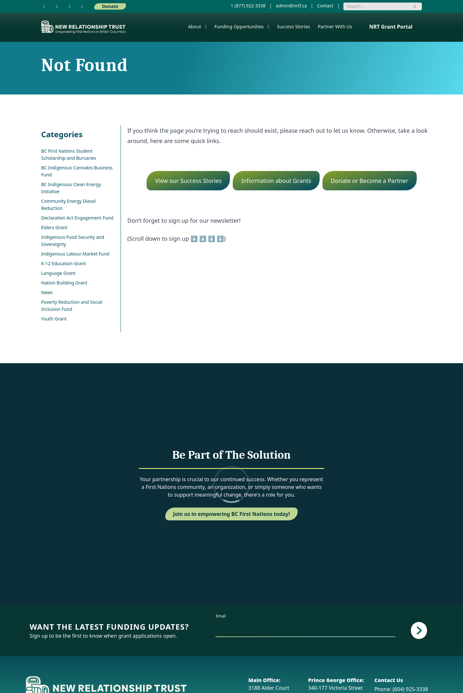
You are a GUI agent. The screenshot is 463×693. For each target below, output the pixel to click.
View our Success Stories (188, 180)
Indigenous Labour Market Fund (75, 254)
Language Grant (58, 273)
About (194, 26)
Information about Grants (276, 180)
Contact (325, 6)
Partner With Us (335, 26)
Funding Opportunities (239, 26)
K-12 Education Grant (63, 263)
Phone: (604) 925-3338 (401, 689)
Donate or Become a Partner (369, 180)
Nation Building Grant (64, 283)
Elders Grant (54, 227)
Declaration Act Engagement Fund (77, 218)
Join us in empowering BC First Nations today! (231, 514)
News (47, 292)
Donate (110, 6)
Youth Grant (54, 319)
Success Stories (293, 26)
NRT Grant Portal (391, 26)
